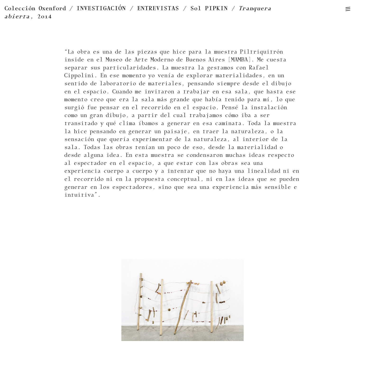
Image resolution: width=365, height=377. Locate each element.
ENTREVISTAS (158, 8)
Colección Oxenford (35, 8)
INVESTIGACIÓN (101, 8)
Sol (209, 8)
